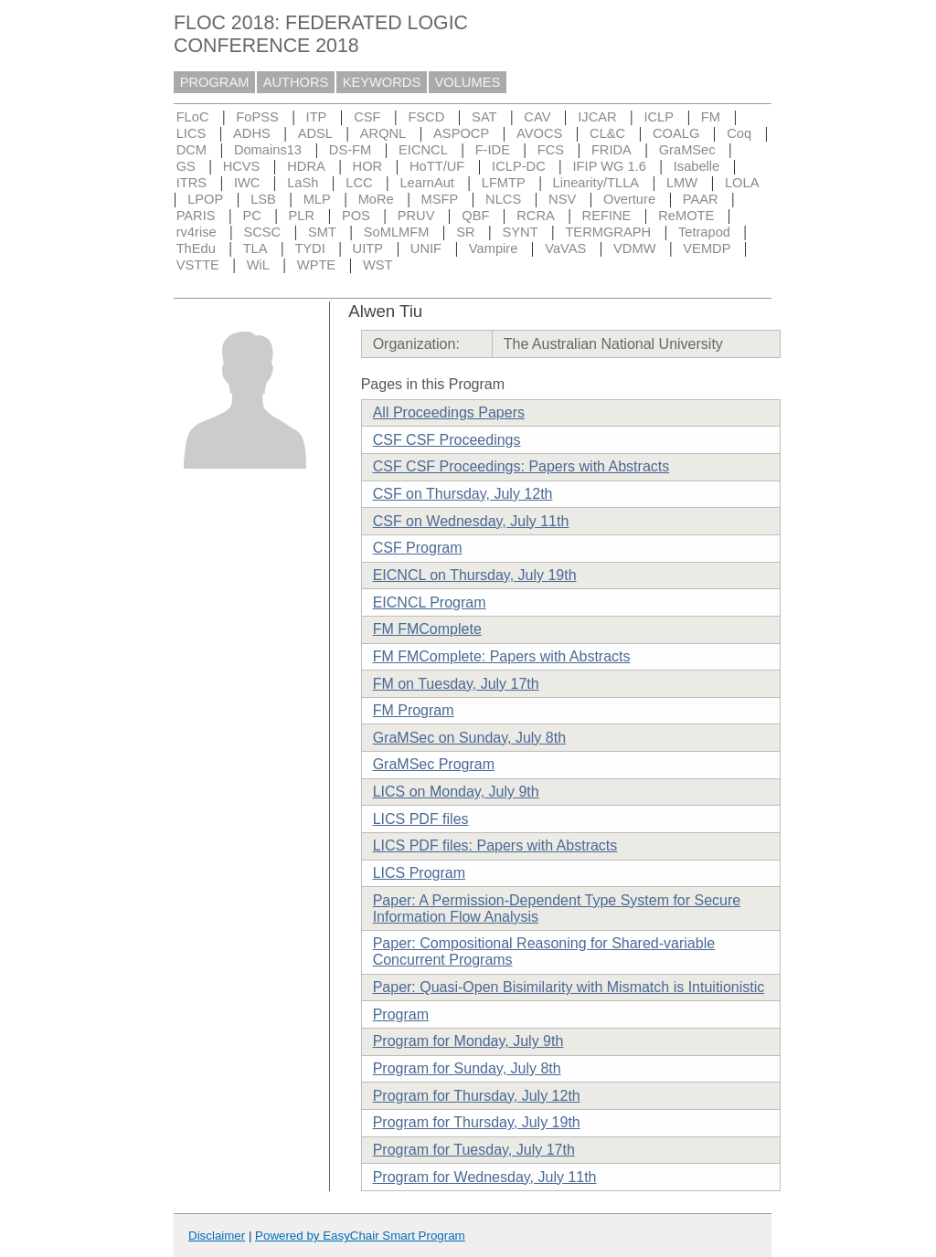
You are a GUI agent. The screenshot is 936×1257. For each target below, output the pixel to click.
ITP (316, 117)
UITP (368, 248)
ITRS (191, 182)
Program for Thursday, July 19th (476, 1122)
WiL (258, 265)
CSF (367, 117)
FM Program (413, 710)
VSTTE (197, 265)
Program (401, 1014)
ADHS (252, 133)
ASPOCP (461, 133)
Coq (739, 133)
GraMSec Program (434, 764)
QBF (475, 215)
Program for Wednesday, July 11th (485, 1177)
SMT (322, 232)
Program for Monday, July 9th (468, 1041)
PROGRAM (215, 82)
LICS (191, 133)
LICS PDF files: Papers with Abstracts (495, 845)
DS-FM (350, 150)
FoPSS (257, 117)
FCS (550, 150)
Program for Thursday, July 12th (476, 1096)
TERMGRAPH (608, 232)
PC (251, 215)
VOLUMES (468, 82)
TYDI (309, 248)
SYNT (520, 232)
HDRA (306, 166)
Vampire (493, 248)
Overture (629, 199)
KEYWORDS (382, 82)
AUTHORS (296, 82)
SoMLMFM (397, 232)
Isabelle (697, 166)
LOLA (742, 182)
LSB (263, 199)
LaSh (302, 182)
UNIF (425, 248)
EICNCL (423, 150)
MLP (317, 199)
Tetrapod (704, 232)
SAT (484, 117)
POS (356, 215)
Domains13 (268, 150)
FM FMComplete (427, 629)
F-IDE (492, 150)
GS (186, 166)
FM (710, 117)
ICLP (659, 117)
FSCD (426, 117)
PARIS (196, 215)
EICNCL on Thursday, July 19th (475, 575)
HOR (368, 166)
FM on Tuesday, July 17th (456, 684)
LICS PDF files (421, 819)
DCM (191, 150)
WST (378, 265)
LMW (681, 182)
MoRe (376, 199)
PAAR (700, 199)
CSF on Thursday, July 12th (463, 494)
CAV (537, 117)
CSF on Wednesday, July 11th (471, 521)
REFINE (607, 215)
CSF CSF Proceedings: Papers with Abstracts (521, 466)
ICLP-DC (519, 166)
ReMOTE (686, 215)
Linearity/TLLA (596, 182)
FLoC (192, 117)
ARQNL (383, 133)
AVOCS (539, 133)
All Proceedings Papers (449, 412)
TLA (255, 248)
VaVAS (565, 248)
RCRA (535, 215)
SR (465, 232)
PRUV (416, 215)
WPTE (316, 265)
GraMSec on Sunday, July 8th (469, 737)
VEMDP (706, 248)
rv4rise (196, 232)
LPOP (205, 199)
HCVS (242, 166)
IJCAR (597, 117)
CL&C (607, 133)
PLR (302, 215)
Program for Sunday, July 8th (467, 1068)
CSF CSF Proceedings (447, 440)
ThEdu (196, 248)
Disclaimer (216, 1235)
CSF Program (418, 547)
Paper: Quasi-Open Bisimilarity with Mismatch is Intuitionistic (569, 987)
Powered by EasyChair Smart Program (360, 1235)
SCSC (262, 232)
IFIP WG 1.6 (609, 166)
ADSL (315, 133)
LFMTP (504, 182)
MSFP (440, 199)
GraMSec (687, 150)
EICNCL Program (429, 602)
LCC (359, 182)
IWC (247, 182)
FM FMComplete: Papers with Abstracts (502, 656)
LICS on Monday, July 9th (456, 791)
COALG (676, 133)
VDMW (634, 248)
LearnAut (426, 182)
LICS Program (419, 873)
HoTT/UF (437, 166)
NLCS (503, 199)
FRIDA (611, 150)
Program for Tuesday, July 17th (474, 1149)
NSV (562, 199)
